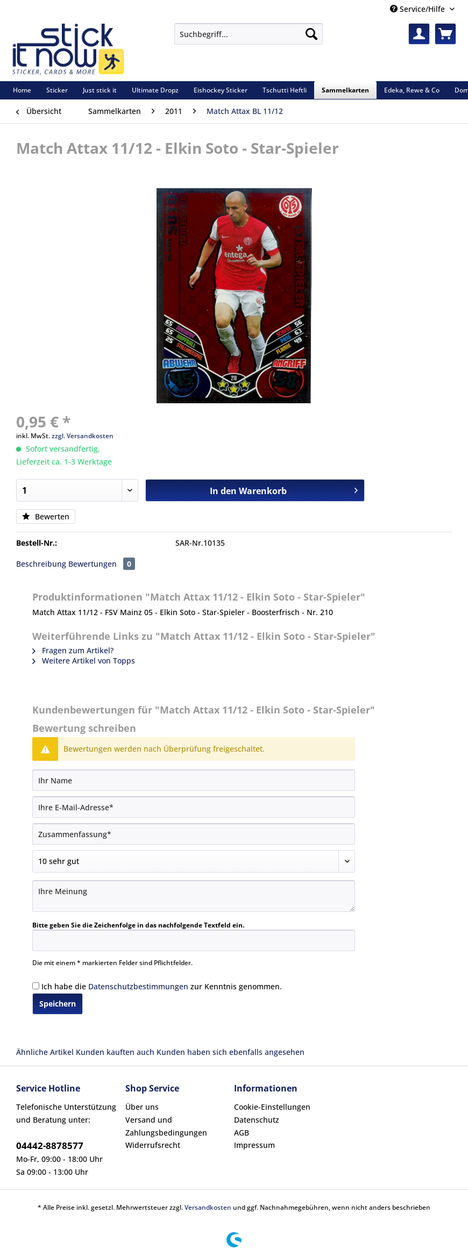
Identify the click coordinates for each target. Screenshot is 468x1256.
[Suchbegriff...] (248, 34)
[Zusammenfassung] (193, 834)
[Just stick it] (99, 90)
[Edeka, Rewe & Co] (412, 90)
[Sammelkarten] (345, 90)
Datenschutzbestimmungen (138, 986)
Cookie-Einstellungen (272, 1107)
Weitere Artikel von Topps (83, 660)
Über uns (142, 1107)
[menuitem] (248, 39)
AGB (241, 1132)
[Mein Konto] (419, 34)
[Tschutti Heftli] (284, 90)
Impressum (254, 1145)
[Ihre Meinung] (193, 896)
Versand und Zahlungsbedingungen (166, 1126)
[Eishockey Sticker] (220, 90)
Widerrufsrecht (152, 1145)
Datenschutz (256, 1120)
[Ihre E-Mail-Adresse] (193, 807)
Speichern (57, 1003)
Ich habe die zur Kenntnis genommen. (161, 986)
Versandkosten (208, 1207)
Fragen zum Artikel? (73, 650)
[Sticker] (57, 90)
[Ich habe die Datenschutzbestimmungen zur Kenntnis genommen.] (35, 985)
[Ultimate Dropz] (155, 90)
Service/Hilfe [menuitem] (418, 9)
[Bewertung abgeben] (193, 861)
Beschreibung (41, 564)
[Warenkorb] (445, 34)
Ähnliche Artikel (45, 1052)
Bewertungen (101, 564)
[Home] (22, 90)
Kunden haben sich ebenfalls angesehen (230, 1052)
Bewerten (45, 516)
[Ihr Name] (193, 780)
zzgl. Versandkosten (83, 435)
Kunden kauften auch (115, 1052)
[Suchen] (311, 34)
